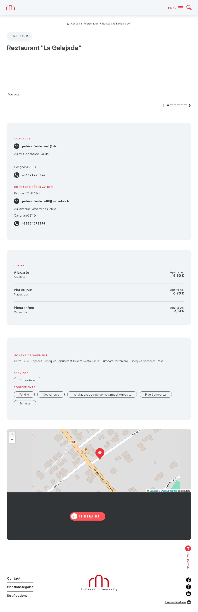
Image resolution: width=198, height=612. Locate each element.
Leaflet (152, 491)
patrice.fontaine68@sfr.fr (37, 146)
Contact (13, 578)
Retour (19, 36)
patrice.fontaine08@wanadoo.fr (41, 201)
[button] (100, 453)
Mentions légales (20, 587)
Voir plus (14, 94)
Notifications (17, 595)
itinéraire (85, 516)
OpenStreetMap (169, 491)
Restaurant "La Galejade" (116, 23)
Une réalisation (178, 602)
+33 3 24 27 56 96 (29, 175)
